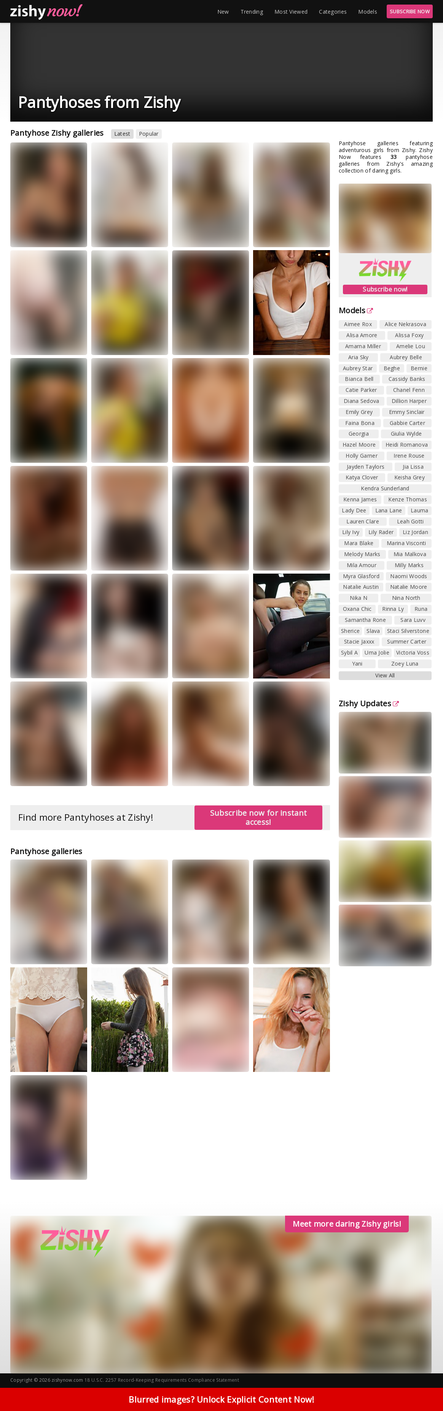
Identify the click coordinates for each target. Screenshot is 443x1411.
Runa (420, 608)
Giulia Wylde (406, 433)
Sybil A (349, 652)
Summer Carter (406, 641)
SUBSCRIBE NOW (410, 11)
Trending (252, 11)
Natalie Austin (361, 586)
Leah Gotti (410, 521)
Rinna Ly (393, 608)
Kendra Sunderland (385, 488)
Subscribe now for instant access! (258, 817)
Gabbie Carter (407, 422)
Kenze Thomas (407, 499)
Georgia (359, 433)
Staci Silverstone (408, 630)
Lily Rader (381, 532)
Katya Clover (362, 477)
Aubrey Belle (406, 357)
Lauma (420, 510)
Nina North (406, 597)
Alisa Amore (361, 335)
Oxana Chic (357, 608)
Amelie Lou (410, 346)
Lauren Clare (362, 521)
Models (367, 11)
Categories (333, 11)
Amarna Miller (363, 346)
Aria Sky (358, 357)
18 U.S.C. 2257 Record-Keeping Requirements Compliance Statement (161, 1380)
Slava (373, 630)
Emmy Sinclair (407, 411)
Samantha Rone (365, 619)
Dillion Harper (409, 400)
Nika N (358, 597)
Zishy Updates (369, 703)
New (223, 11)
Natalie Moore (408, 586)
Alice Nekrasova (405, 324)
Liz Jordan (415, 532)
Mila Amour (361, 565)
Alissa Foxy (409, 335)
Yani (357, 663)
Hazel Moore (359, 444)
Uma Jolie (377, 652)
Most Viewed (291, 11)
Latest (122, 133)
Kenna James (360, 499)
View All (385, 675)
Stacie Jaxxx (359, 641)
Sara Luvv (412, 619)
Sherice (350, 630)
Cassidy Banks (407, 378)
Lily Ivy (350, 532)
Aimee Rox (358, 324)
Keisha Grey (409, 477)
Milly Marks (409, 565)
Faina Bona (359, 422)
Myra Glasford (361, 576)
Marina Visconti (406, 543)
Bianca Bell (359, 378)
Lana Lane (388, 510)
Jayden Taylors (365, 466)
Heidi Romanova (407, 444)
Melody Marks (362, 554)
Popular (149, 133)
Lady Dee (354, 510)
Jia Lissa (413, 466)
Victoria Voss (412, 652)
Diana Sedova (361, 400)
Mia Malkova (410, 554)
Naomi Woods (408, 576)
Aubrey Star (358, 368)
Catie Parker (361, 389)
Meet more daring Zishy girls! (347, 1224)
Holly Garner (362, 455)
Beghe (392, 368)
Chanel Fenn (409, 389)
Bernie (419, 368)
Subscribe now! (385, 289)
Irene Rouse (409, 455)
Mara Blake (358, 543)
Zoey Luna (405, 663)
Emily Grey (359, 411)
